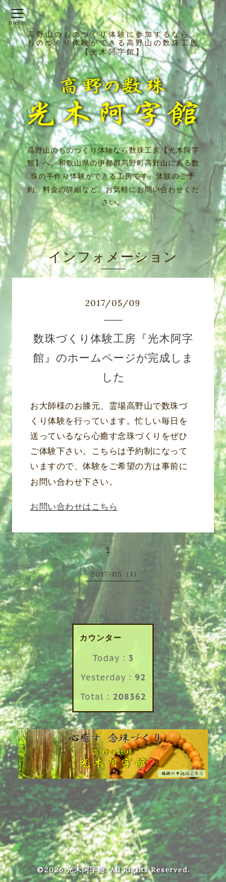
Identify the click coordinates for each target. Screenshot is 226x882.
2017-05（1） (115, 573)
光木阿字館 (85, 869)
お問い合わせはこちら (74, 506)
